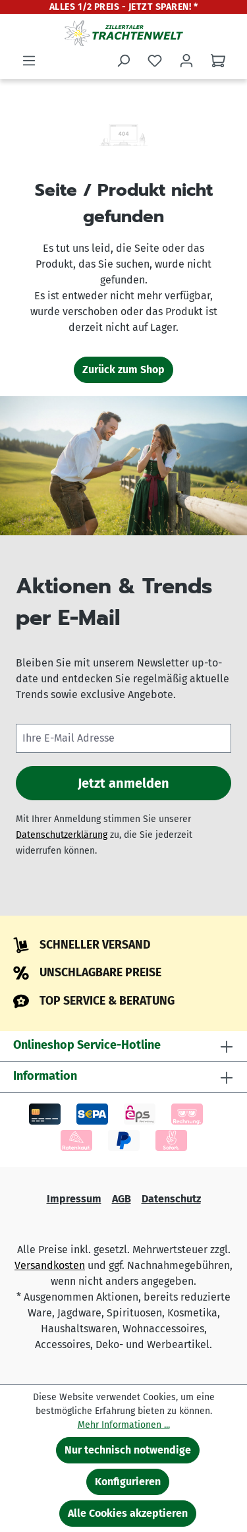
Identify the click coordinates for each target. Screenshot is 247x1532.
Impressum (74, 1199)
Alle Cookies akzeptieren (128, 1513)
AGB (121, 1199)
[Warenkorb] (218, 60)
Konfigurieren (128, 1481)
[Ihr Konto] (186, 60)
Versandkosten (49, 1265)
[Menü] (29, 60)
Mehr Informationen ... (124, 1424)
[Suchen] (123, 60)
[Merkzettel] (155, 60)
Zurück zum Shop (123, 369)
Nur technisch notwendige (128, 1450)
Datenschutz (171, 1199)
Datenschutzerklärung (61, 834)
